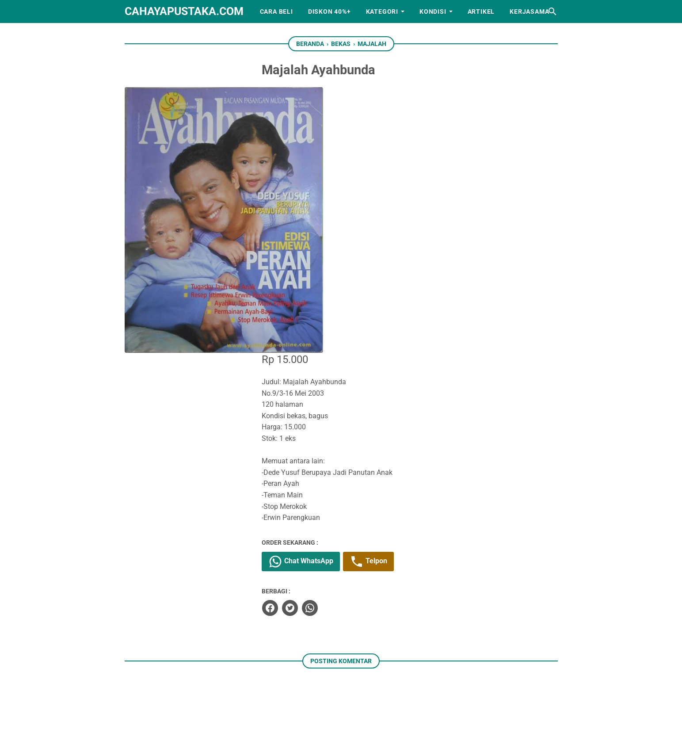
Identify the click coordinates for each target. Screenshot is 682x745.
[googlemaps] (382, 696)
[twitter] (317, 340)
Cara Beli (276, 11)
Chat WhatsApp (328, 295)
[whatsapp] (337, 340)
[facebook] (297, 340)
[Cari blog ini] (552, 11)
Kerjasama (529, 11)
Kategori (382, 11)
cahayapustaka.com (184, 11)
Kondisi (432, 11)
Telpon (396, 295)
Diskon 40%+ (329, 11)
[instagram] (327, 696)
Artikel (481, 11)
